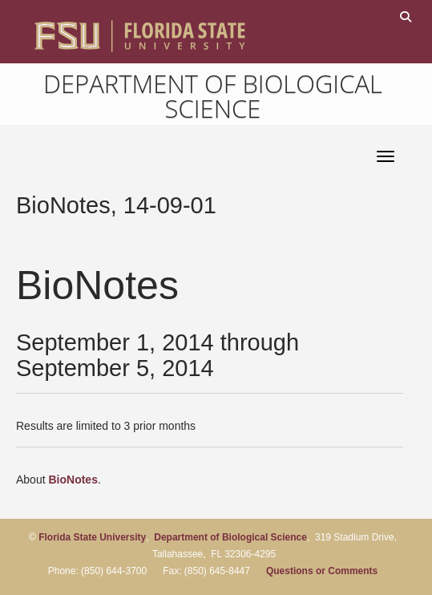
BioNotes (72, 479)
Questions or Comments (321, 571)
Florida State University (92, 537)
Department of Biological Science (212, 96)
